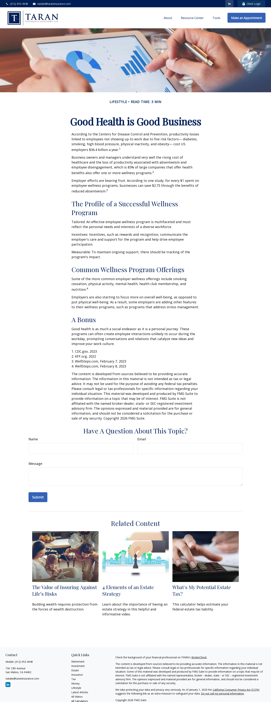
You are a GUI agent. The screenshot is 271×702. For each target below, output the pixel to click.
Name (33, 439)
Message (35, 463)
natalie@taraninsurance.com (52, 3)
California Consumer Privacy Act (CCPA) (236, 689)
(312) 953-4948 (16, 3)
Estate (75, 670)
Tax (73, 679)
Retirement (77, 661)
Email (141, 439)
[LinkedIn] (229, 3)
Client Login (251, 3)
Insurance (77, 674)
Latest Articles (79, 692)
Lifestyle (76, 688)
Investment (78, 666)
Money (75, 683)
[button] (168, 18)
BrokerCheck (199, 657)
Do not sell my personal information (222, 693)
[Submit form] (38, 497)
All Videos (77, 696)
